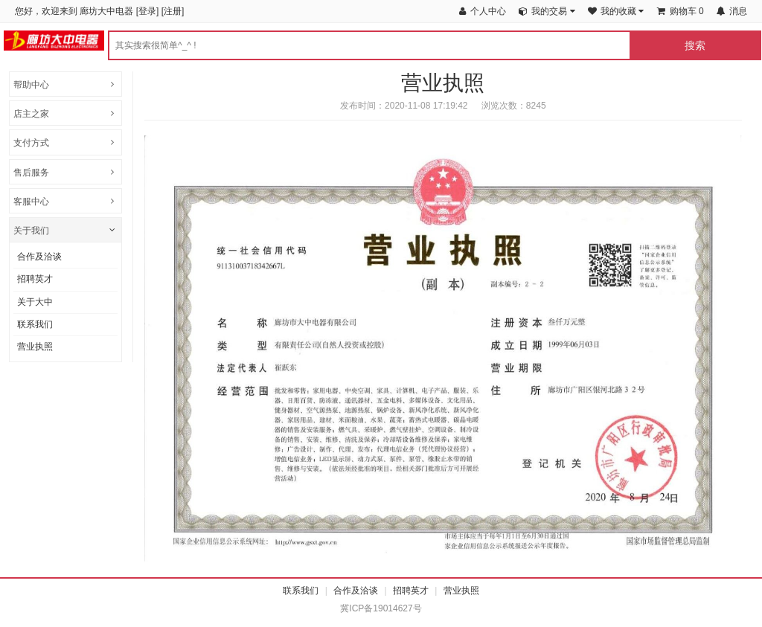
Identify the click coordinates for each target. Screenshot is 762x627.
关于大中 (35, 302)
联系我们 (35, 324)
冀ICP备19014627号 (380, 608)
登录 (147, 11)
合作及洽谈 (39, 256)
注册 (173, 11)
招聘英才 (35, 279)
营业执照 (35, 346)
